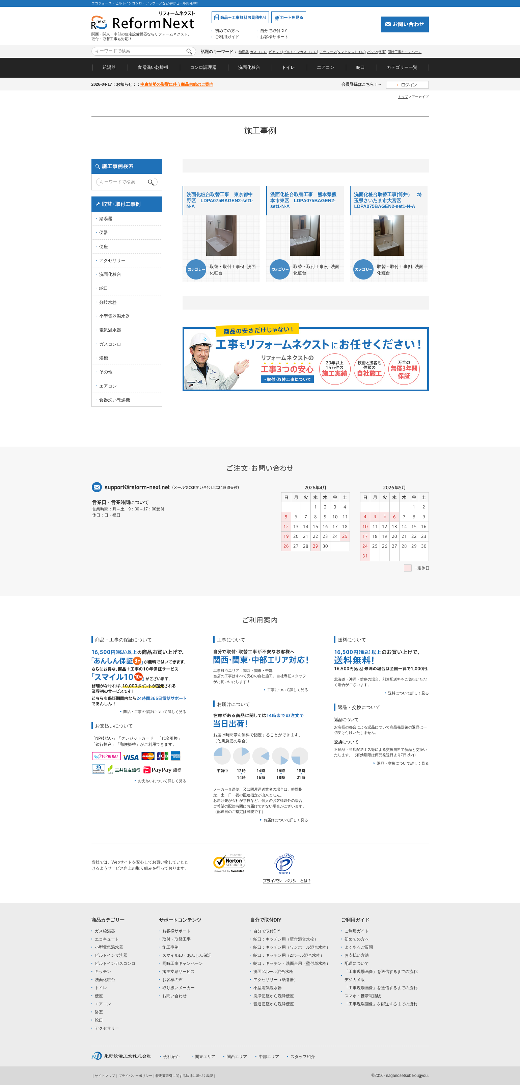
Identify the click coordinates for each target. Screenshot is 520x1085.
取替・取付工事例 (227, 266)
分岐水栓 (108, 302)
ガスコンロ (258, 52)
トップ (403, 97)
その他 (105, 371)
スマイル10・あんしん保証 (186, 955)
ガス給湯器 (105, 931)
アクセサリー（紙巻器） (275, 979)
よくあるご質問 (359, 947)
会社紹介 (171, 1056)
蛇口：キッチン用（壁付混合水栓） (285, 939)
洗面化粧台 (249, 67)
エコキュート (107, 939)
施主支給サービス (178, 971)
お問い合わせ (174, 996)
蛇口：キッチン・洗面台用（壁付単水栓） (291, 963)
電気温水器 (110, 330)
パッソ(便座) (376, 52)
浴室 (99, 1012)
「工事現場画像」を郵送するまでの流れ (381, 1004)
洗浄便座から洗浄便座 (273, 996)
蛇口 (360, 67)
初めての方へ (227, 30)
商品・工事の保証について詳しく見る (154, 712)
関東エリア (205, 1056)
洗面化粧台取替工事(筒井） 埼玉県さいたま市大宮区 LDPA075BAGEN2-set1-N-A (388, 200)
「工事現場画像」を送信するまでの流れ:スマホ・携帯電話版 (381, 991)
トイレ (288, 67)
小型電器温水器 (114, 316)
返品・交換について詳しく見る (403, 763)
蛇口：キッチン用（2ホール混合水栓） (289, 955)
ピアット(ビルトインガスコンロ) (293, 52)
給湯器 (244, 52)
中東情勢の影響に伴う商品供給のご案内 (176, 84)
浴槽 (103, 358)
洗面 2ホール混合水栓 (273, 971)
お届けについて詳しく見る (286, 820)
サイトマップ (105, 1076)
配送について (357, 963)
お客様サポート (274, 36)
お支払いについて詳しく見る (162, 781)
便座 (103, 246)
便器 (103, 232)
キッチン (103, 971)
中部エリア (269, 1056)
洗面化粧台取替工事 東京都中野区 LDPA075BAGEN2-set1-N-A (220, 200)
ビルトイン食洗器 (111, 955)
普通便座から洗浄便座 (273, 1004)
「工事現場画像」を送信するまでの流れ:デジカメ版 (381, 975)
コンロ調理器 (203, 67)
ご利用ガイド (227, 36)
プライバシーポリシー (135, 1076)
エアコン (325, 67)
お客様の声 (172, 979)
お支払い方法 (357, 955)
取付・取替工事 (176, 939)
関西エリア (237, 1056)
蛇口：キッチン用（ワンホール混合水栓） (291, 947)
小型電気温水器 (109, 947)
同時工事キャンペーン (404, 52)
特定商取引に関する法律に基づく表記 (184, 1076)
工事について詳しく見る (287, 690)
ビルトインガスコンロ (115, 963)
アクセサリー (112, 260)
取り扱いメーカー (178, 987)
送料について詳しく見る (408, 693)
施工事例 (170, 947)
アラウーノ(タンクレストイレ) (343, 52)
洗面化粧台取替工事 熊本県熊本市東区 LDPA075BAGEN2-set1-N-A (303, 200)
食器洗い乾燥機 (153, 67)
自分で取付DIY (273, 30)
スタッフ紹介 (303, 1056)
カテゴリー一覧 (402, 67)
